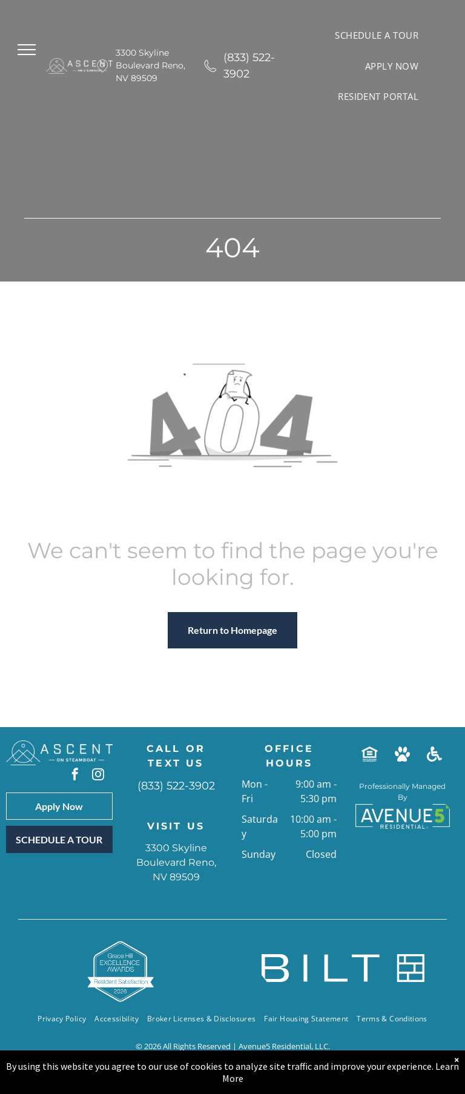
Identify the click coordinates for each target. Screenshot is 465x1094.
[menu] (26, 49)
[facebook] (75, 775)
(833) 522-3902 (249, 66)
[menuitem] (377, 35)
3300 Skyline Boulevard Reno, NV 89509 (150, 65)
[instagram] (98, 775)
